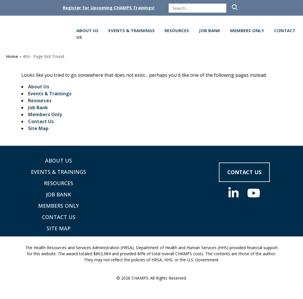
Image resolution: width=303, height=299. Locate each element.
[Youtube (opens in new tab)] (253, 193)
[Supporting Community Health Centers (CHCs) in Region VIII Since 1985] (36, 34)
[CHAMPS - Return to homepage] (151, 182)
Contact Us (41, 121)
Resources (177, 30)
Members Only (247, 30)
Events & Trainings (131, 30)
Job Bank (209, 30)
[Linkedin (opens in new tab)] (233, 193)
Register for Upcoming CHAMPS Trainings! (108, 7)
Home (12, 56)
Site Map (38, 128)
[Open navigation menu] (72, 33)
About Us (87, 30)
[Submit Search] (234, 7)
